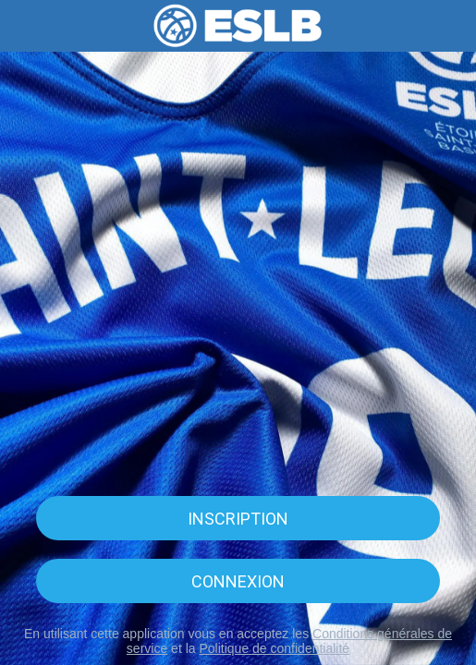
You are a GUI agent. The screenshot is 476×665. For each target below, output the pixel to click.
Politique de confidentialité (274, 648)
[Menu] (26, 26)
